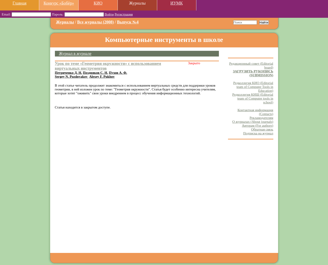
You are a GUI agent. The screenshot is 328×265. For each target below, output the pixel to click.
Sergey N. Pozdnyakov (72, 76)
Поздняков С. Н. (95, 73)
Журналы (65, 22)
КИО (98, 3)
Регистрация (124, 14)
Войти (109, 14)
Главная (19, 3)
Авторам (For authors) (257, 125)
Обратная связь (262, 129)
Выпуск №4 (128, 22)
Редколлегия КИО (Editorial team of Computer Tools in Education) (253, 87)
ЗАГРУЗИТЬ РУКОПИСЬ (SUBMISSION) (253, 73)
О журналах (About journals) (252, 121)
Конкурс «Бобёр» (59, 3)
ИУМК (176, 3)
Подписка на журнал (258, 133)
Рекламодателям (261, 118)
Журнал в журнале (75, 53)
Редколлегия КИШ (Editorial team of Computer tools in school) (252, 98)
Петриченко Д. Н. (68, 73)
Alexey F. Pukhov (102, 76)
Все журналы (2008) (95, 22)
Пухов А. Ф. (118, 73)
